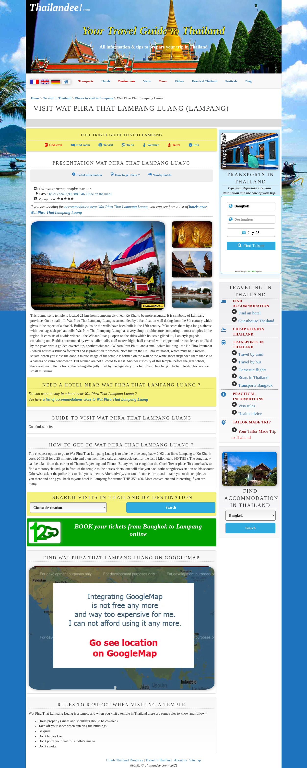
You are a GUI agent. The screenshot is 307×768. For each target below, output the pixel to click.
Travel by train (250, 354)
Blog (248, 81)
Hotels (105, 81)
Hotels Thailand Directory (124, 760)
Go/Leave (53, 145)
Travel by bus (249, 362)
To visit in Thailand (57, 98)
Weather (150, 145)
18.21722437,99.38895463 (67, 194)
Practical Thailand (204, 81)
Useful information (87, 174)
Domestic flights (252, 370)
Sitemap (195, 760)
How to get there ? (125, 174)
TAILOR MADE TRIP (252, 422)
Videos (179, 81)
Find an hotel (249, 313)
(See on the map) (99, 194)
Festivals (231, 81)
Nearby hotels (159, 174)
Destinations (126, 81)
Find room (80, 145)
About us (180, 760)
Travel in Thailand (159, 760)
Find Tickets (251, 246)
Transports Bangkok (255, 385)
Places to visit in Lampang (94, 98)
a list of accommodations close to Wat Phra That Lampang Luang (95, 399)
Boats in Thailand (253, 377)
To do (127, 145)
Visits (147, 81)
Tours (163, 81)
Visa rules (246, 406)
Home (35, 98)
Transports (85, 81)
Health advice (250, 413)
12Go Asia (251, 271)
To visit (105, 145)
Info (193, 145)
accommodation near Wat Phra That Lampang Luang (106, 207)
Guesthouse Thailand (256, 321)
